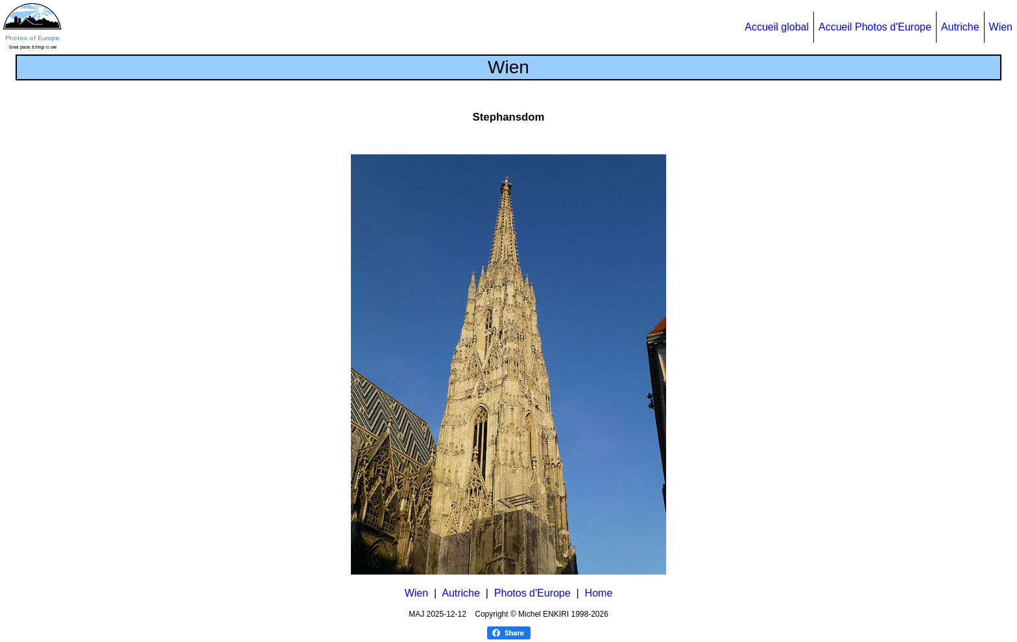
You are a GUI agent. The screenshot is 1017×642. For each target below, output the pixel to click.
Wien (1000, 26)
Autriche (960, 26)
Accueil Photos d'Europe (875, 26)
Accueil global (777, 26)
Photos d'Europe (532, 593)
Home (599, 593)
